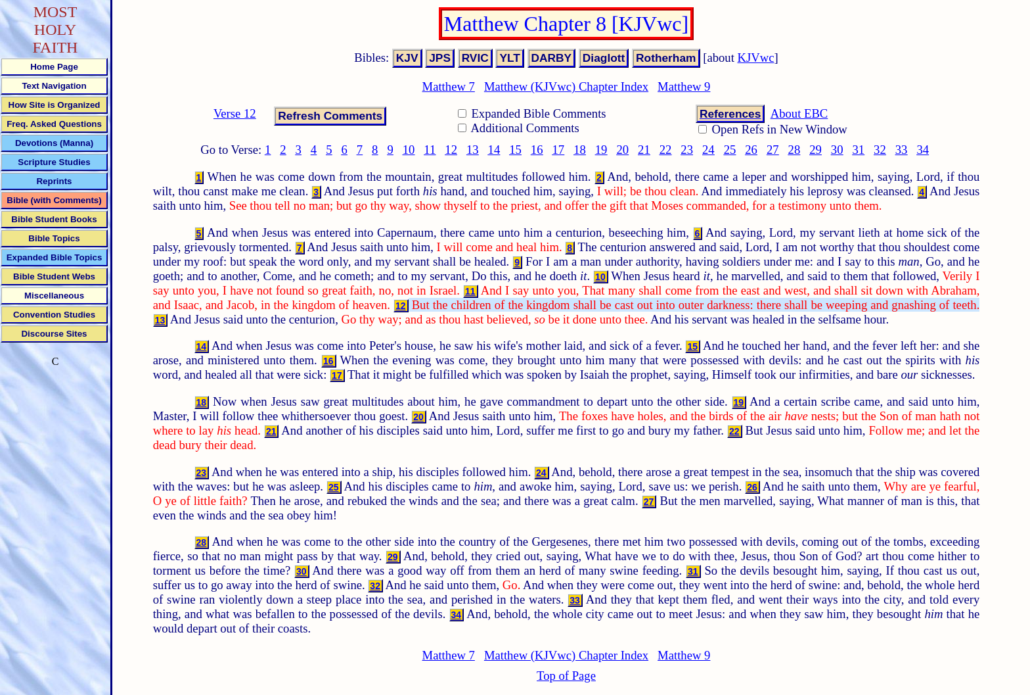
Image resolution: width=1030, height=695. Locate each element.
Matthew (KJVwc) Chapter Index (566, 86)
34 (922, 149)
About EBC (799, 113)
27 (773, 149)
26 (751, 149)
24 (708, 149)
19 (601, 149)
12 (451, 149)
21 (644, 149)
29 (815, 149)
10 (409, 149)
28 (794, 149)
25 (730, 149)
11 (430, 149)
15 (515, 149)
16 (537, 149)
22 (666, 149)
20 (622, 149)
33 (901, 149)
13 (472, 149)
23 (687, 149)
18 (579, 149)
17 (558, 149)
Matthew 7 (448, 86)
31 (858, 149)
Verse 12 (234, 113)
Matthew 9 (684, 86)
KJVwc (756, 57)
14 (494, 149)
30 (837, 149)
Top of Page (566, 676)
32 (880, 149)
